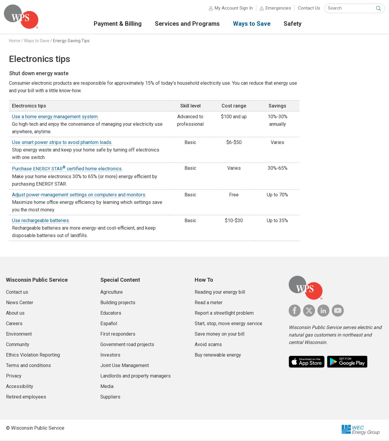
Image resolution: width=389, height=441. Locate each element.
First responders (117, 335)
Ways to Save (36, 41)
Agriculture (111, 293)
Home (14, 41)
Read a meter (208, 303)
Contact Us (307, 9)
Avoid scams (208, 345)
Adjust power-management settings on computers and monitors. (79, 195)
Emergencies (276, 9)
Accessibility (19, 387)
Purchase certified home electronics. (67, 169)
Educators (110, 314)
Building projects (117, 303)
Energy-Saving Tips (71, 41)
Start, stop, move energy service (228, 324)
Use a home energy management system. (55, 118)
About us (15, 314)
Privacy (14, 377)
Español (108, 324)
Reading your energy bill (220, 293)
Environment (19, 335)
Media (106, 387)
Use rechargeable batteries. (41, 221)
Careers (14, 324)
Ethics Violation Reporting (33, 356)
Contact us (17, 293)
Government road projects (127, 345)
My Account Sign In (232, 9)
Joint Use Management (124, 366)
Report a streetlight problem (224, 314)
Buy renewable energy (218, 356)
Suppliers (110, 398)
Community (17, 345)
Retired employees (26, 398)
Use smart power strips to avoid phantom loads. (62, 143)
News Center (19, 303)
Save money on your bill (219, 335)
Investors (110, 356)
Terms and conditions (28, 366)
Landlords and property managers (135, 377)
